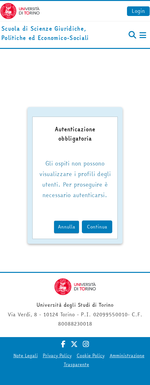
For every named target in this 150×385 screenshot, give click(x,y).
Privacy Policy (57, 355)
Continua (97, 226)
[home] (50, 33)
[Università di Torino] (20, 10)
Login (138, 11)
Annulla (66, 226)
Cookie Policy (91, 355)
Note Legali (25, 355)
